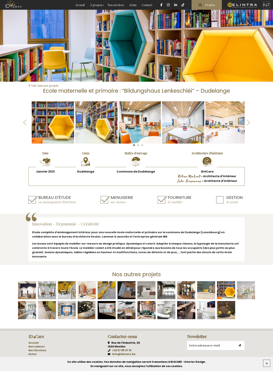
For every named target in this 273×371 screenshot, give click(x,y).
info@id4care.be (124, 354)
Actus (132, 5)
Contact (147, 5)
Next (248, 122)
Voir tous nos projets (43, 85)
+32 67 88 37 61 (121, 350)
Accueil (80, 5)
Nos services (116, 5)
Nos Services (37, 350)
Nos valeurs (36, 346)
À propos (96, 5)
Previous (24, 122)
